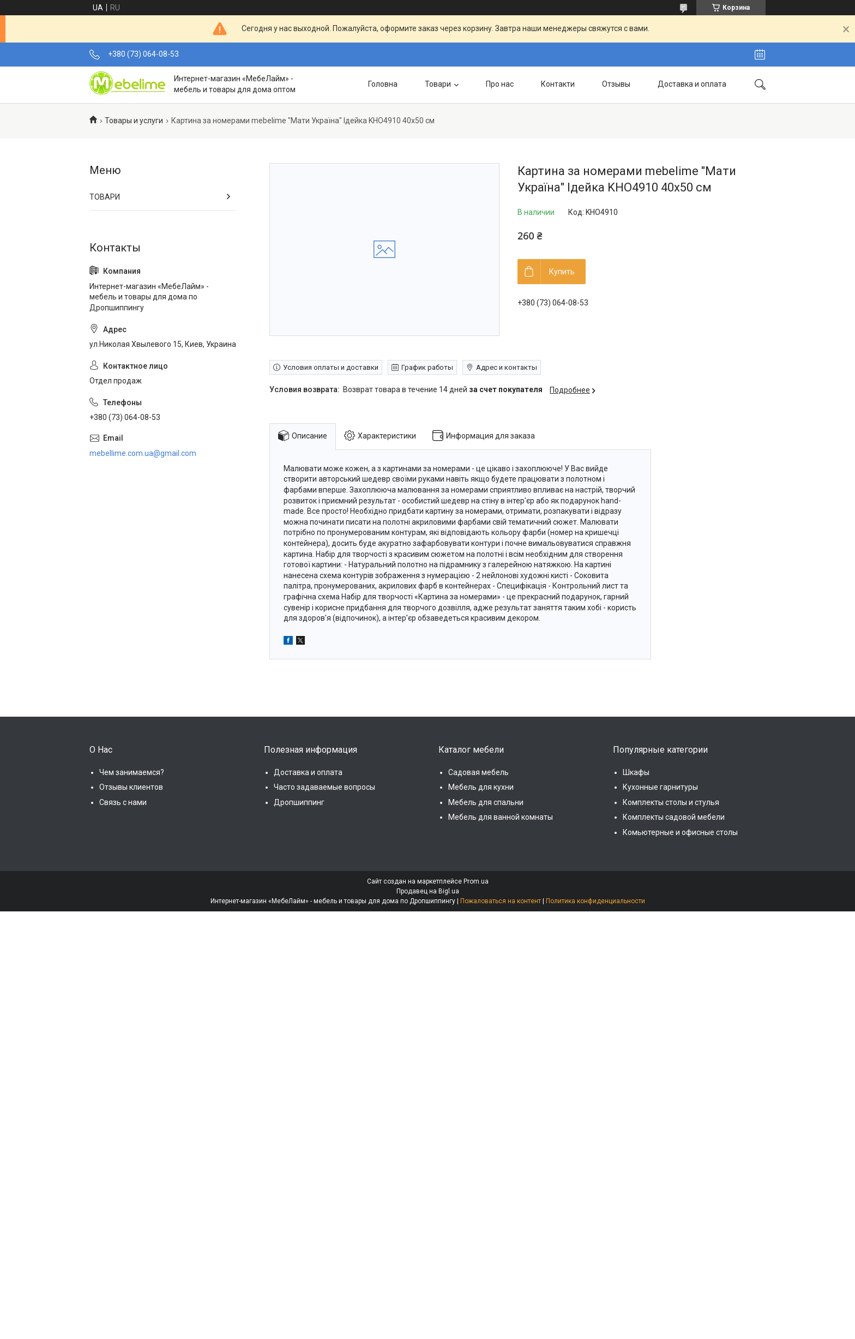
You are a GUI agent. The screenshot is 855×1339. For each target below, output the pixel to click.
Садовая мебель (478, 772)
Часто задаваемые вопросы (324, 787)
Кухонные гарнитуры (660, 787)
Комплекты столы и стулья (671, 802)
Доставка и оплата (692, 84)
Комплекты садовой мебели (674, 817)
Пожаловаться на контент (500, 901)
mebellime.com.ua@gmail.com (142, 453)
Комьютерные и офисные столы (680, 832)
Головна (383, 84)
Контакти (558, 84)
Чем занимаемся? (131, 772)
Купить (562, 271)
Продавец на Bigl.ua (427, 891)
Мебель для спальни (485, 802)
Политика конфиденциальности (595, 901)
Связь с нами (123, 802)
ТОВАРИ (104, 197)
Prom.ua (476, 881)
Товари (438, 84)
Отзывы (616, 84)
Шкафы (636, 772)
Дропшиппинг (299, 802)
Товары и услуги (134, 120)
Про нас (500, 84)
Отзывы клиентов (131, 787)
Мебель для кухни (481, 787)
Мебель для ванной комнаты (500, 817)
